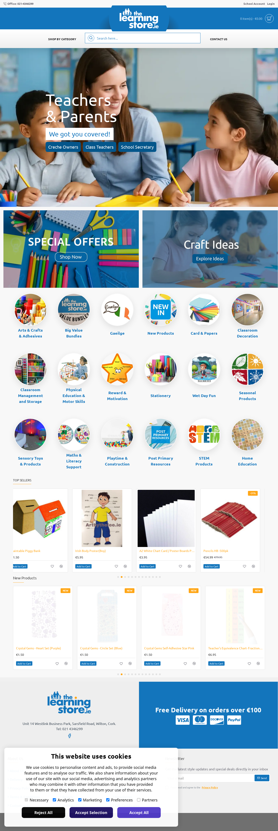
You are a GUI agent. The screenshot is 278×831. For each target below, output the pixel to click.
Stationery (161, 395)
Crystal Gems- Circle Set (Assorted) (168, 648)
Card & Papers (204, 333)
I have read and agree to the (192, 787)
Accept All (139, 812)
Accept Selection (91, 812)
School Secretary (137, 147)
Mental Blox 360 (27, 551)
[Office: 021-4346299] (18, 3)
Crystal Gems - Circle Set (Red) (229, 648)
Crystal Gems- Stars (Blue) (33, 648)
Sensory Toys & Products (30, 460)
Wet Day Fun (204, 395)
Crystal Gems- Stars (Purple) (99, 648)
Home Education (247, 460)
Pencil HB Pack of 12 (94, 551)
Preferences (119, 800)
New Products (160, 333)
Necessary (36, 800)
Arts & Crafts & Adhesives (30, 332)
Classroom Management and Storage (30, 395)
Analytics (63, 800)
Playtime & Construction (117, 460)
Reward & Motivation (117, 395)
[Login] (271, 3)
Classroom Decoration (247, 332)
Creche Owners (63, 147)
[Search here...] (91, 38)
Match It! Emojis (155, 551)
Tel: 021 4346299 (69, 728)
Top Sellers (22, 480)
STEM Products (204, 460)
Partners (147, 800)
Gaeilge (117, 333)
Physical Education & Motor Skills (74, 395)
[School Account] (254, 3)
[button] (24, 566)
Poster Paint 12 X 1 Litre (225, 551)
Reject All (43, 812)
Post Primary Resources (160, 460)
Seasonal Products (247, 395)
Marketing (90, 800)
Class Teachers (100, 147)
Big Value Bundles (74, 332)
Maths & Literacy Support (74, 460)
